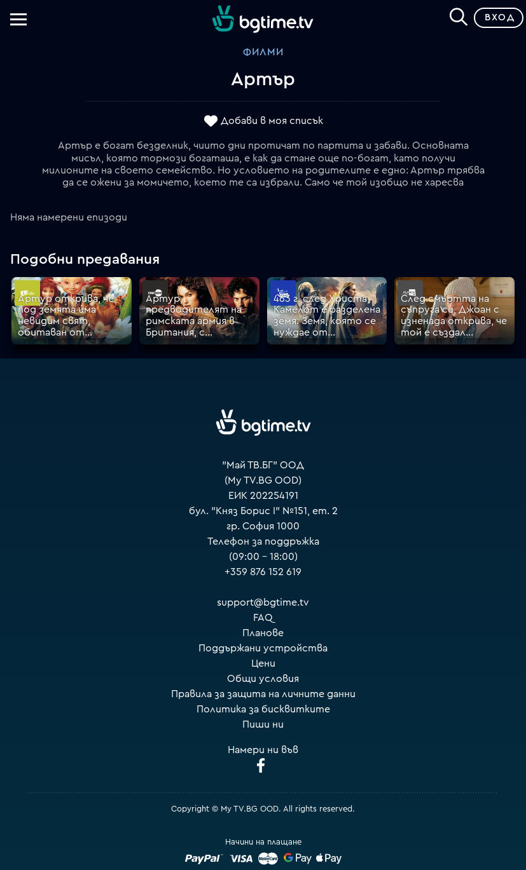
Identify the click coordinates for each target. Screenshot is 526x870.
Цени (263, 663)
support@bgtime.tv (263, 602)
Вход (500, 17)
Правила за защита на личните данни (263, 694)
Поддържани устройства (263, 648)
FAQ (263, 618)
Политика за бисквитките (263, 709)
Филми (263, 52)
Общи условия (263, 679)
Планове (263, 633)
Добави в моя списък (272, 121)
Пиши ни (263, 724)
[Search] (458, 15)
